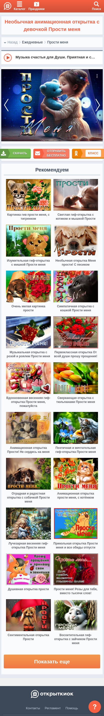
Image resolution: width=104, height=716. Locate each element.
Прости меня (57, 42)
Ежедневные (32, 42)
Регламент (53, 708)
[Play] (8, 58)
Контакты (33, 708)
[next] (97, 105)
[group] (52, 57)
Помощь (71, 708)
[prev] (6, 105)
